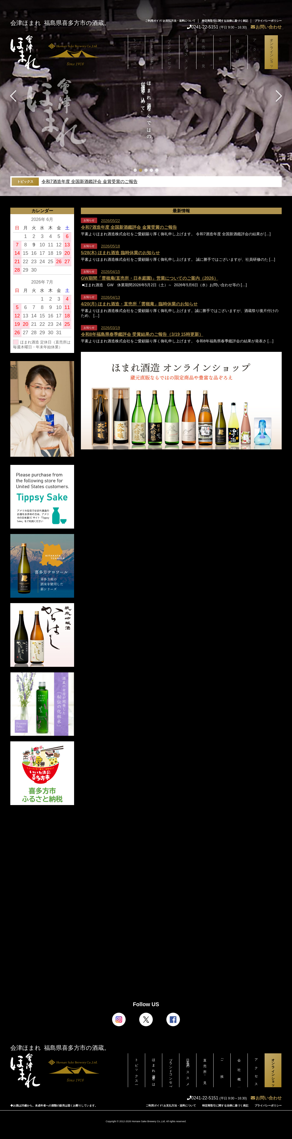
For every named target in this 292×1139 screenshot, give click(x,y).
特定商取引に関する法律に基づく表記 (225, 20)
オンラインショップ (273, 53)
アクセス (256, 52)
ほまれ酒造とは (153, 52)
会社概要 (239, 52)
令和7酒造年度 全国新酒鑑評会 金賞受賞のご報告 (90, 181)
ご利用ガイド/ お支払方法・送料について (170, 20)
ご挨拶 (222, 52)
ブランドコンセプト (171, 53)
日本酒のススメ (188, 52)
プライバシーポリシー (268, 20)
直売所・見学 (205, 52)
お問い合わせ (266, 27)
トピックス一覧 (136, 52)
